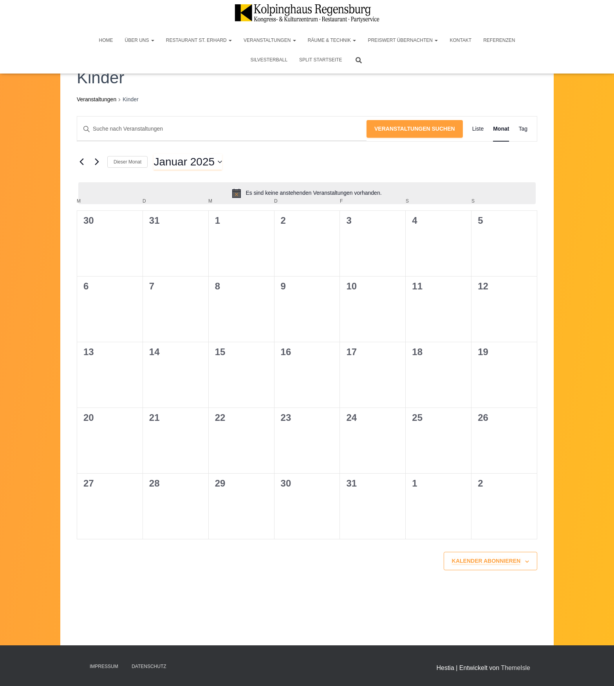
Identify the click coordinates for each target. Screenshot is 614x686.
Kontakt (460, 40)
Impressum (104, 666)
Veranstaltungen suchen (414, 129)
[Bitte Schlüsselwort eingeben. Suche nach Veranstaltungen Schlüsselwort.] (222, 129)
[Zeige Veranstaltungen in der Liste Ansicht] (478, 129)
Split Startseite (320, 60)
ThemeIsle (515, 667)
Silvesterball (269, 60)
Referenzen (499, 40)
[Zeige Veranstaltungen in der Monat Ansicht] (501, 129)
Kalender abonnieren (486, 561)
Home (106, 40)
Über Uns (139, 40)
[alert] (307, 193)
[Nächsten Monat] (96, 162)
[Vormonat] (81, 162)
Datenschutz (149, 666)
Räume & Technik (332, 40)
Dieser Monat (127, 162)
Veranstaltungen (270, 40)
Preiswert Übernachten (403, 40)
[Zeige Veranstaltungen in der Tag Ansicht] (522, 129)
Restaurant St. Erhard (199, 40)
